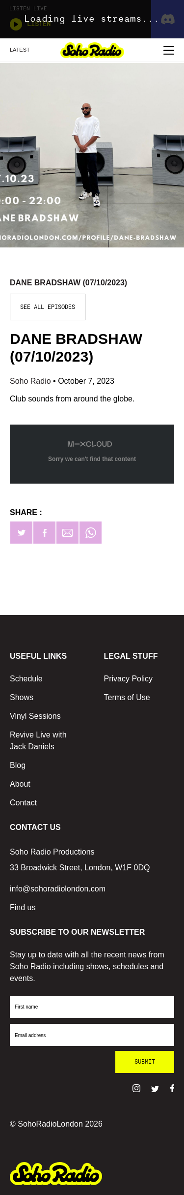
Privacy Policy (128, 678)
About (20, 784)
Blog (18, 765)
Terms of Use (127, 697)
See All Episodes (47, 307)
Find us (22, 907)
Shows (21, 697)
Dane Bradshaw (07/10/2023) (68, 282)
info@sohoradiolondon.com (57, 889)
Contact (23, 802)
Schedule (26, 678)
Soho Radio (31, 381)
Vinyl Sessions (35, 716)
